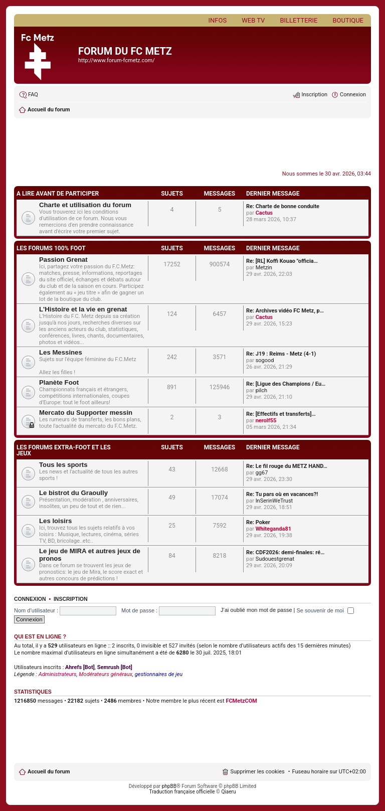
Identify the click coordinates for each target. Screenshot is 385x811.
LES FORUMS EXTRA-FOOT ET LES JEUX (64, 450)
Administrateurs (58, 674)
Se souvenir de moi (325, 610)
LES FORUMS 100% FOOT (51, 248)
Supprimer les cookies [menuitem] (257, 771)
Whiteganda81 (273, 529)
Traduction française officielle (182, 791)
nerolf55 (266, 420)
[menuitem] (28, 95)
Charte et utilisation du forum (85, 205)
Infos (218, 20)
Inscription (71, 599)
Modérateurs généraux (105, 674)
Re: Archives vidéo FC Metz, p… (285, 310)
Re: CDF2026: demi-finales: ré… (285, 552)
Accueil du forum (49, 771)
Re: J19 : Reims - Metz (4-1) (281, 354)
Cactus (264, 213)
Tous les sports (63, 464)
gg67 (262, 472)
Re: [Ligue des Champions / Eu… (285, 384)
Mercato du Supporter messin (85, 412)
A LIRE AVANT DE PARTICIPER (58, 193)
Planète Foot (59, 382)
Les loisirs (55, 521)
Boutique (347, 20)
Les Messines (60, 352)
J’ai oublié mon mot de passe (256, 610)
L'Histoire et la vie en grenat (83, 309)
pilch (261, 390)
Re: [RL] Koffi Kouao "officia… (282, 261)
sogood (265, 360)
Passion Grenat (63, 259)
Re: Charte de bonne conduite (282, 206)
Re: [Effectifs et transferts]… (281, 414)
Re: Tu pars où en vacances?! (282, 494)
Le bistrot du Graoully (73, 493)
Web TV (253, 20)
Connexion (30, 599)
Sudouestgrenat (275, 559)
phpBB (169, 786)
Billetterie (298, 20)
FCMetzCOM (241, 701)
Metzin (264, 267)
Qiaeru (228, 791)
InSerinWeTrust (274, 501)
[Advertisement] (192, 145)
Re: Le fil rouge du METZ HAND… (286, 466)
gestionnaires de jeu (158, 674)
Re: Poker (258, 522)
